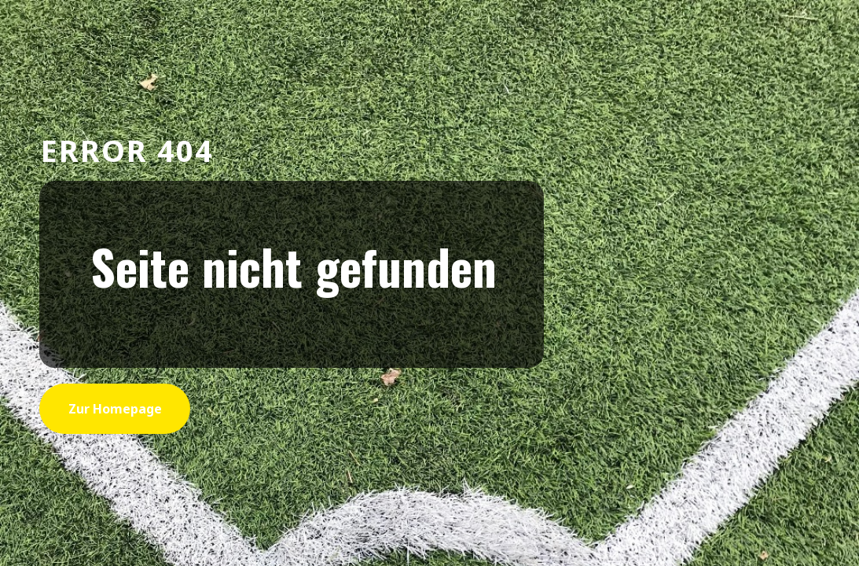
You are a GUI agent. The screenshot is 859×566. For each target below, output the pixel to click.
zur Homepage (115, 408)
